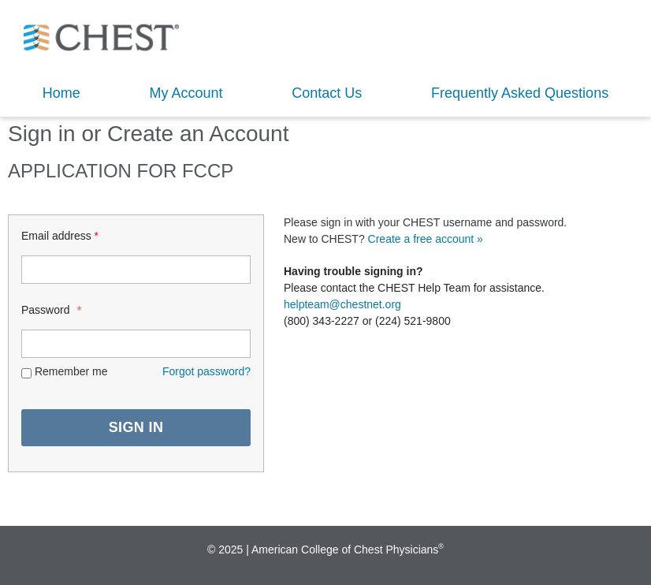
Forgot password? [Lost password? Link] (206, 371)
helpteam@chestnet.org (342, 304)
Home (61, 93)
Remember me (71, 371)
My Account (186, 93)
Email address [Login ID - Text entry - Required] (60, 235)
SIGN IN (136, 427)
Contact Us (327, 93)
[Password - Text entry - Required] (136, 344)
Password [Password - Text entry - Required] (50, 309)
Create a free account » (425, 239)
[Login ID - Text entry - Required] (136, 269)
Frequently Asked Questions (519, 93)
